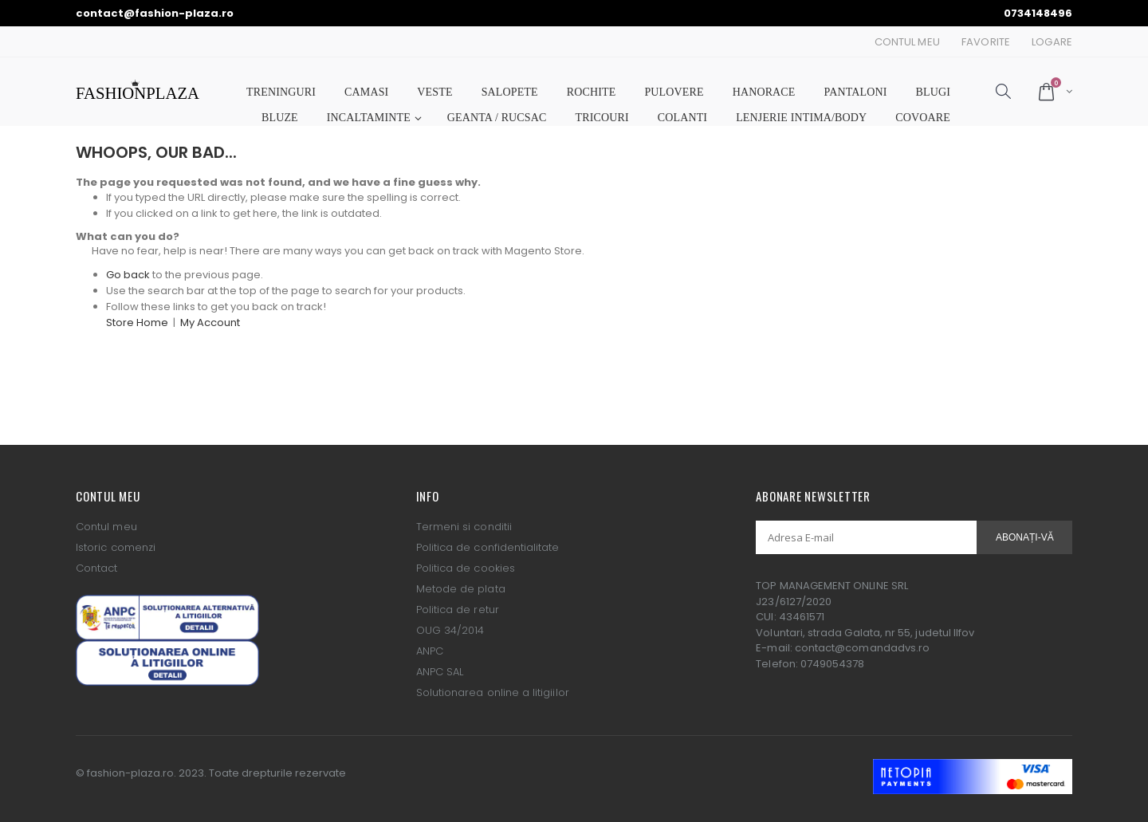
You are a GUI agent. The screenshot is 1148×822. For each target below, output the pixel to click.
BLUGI (933, 92)
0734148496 (1038, 13)
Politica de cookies (465, 568)
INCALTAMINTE (369, 118)
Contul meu (106, 526)
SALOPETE (510, 92)
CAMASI (366, 92)
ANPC (429, 651)
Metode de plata (460, 588)
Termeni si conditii (464, 526)
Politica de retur (457, 609)
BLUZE (279, 118)
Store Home (137, 322)
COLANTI (682, 118)
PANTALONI (855, 92)
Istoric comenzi (115, 547)
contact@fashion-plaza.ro (155, 13)
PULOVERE (673, 92)
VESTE (434, 92)
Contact (96, 568)
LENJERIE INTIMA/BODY (801, 118)
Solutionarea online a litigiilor (492, 692)
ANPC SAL (440, 671)
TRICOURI (602, 118)
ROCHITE (591, 92)
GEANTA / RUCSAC (497, 118)
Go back (128, 274)
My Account (210, 322)
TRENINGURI (281, 92)
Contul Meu (907, 41)
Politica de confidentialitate (488, 547)
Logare (1052, 41)
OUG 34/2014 (450, 630)
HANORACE (764, 92)
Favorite (985, 41)
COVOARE (922, 118)
